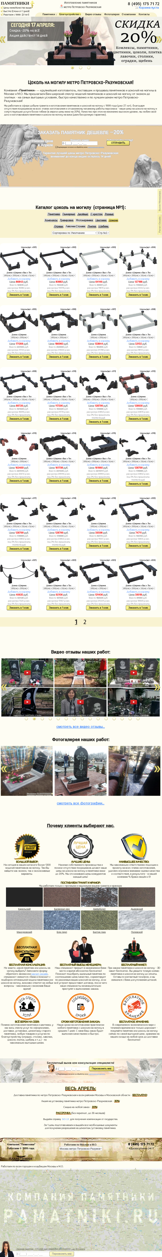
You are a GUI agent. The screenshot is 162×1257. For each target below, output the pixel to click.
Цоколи (113, 220)
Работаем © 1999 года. (21, 1147)
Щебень (103, 226)
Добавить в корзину (19, 279)
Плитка (92, 226)
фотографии (80, 802)
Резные (109, 214)
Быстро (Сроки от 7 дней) (15, 11)
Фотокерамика (84, 220)
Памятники (54, 214)
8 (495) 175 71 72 (144, 3)
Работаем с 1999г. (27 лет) (15, 14)
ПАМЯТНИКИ (15, 3)
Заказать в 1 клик (19, 295)
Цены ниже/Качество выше (16, 7)
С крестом (96, 214)
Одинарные (69, 214)
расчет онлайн (40, 974)
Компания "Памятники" (21, 1144)
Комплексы (51, 220)
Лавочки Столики (75, 226)
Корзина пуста (146, 7)
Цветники (101, 220)
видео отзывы (80, 726)
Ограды (58, 226)
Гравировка (66, 220)
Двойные (83, 214)
